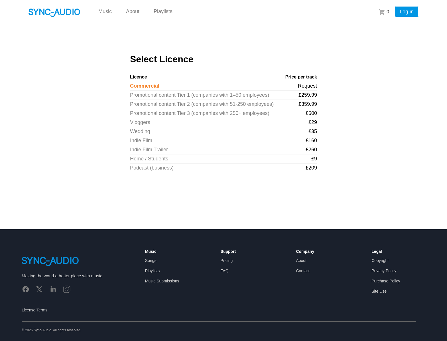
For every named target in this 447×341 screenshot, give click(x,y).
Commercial (144, 86)
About (132, 11)
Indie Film (141, 140)
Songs (151, 260)
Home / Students (149, 159)
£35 (312, 131)
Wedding (140, 131)
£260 (311, 149)
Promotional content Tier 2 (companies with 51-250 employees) (202, 104)
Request (307, 86)
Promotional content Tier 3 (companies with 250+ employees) (199, 113)
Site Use (379, 291)
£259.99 (307, 95)
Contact (303, 270)
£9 (314, 159)
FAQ (225, 270)
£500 (311, 113)
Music (105, 11)
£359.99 (307, 104)
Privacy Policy (383, 270)
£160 (311, 140)
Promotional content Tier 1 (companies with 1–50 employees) (199, 95)
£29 (312, 122)
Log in (407, 12)
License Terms (34, 310)
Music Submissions (162, 281)
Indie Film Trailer (149, 149)
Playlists (163, 11)
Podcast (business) (152, 168)
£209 (311, 168)
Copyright (380, 260)
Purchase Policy (385, 281)
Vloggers (140, 122)
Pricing (227, 260)
